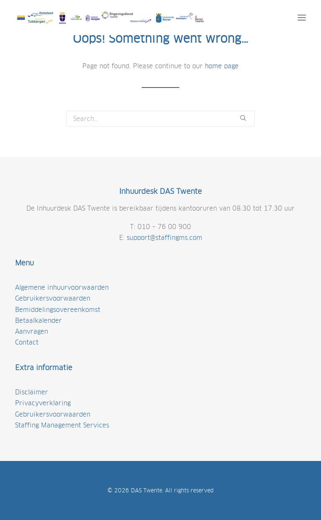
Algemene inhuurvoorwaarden (62, 287)
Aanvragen (31, 331)
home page (222, 66)
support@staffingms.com (164, 237)
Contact (26, 342)
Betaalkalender (38, 320)
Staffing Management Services (62, 425)
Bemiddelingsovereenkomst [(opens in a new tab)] (57, 309)
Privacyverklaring (43, 403)
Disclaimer (31, 392)
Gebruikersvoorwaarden (52, 414)
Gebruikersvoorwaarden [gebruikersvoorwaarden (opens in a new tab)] (52, 298)
